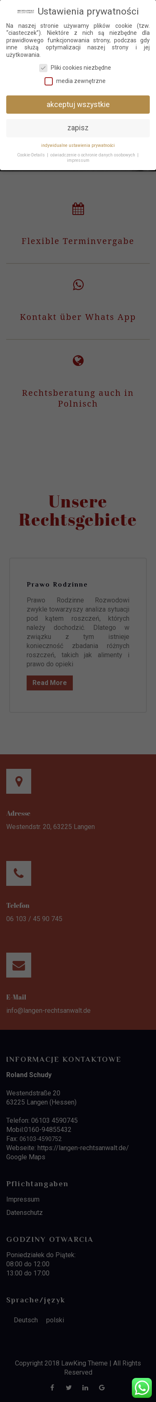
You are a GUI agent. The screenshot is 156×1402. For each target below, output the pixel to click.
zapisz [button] (78, 128)
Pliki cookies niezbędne (75, 68)
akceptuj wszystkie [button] (78, 104)
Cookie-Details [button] (31, 155)
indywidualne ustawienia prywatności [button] (78, 145)
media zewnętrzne (75, 81)
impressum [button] (78, 160)
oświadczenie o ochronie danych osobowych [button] (92, 155)
